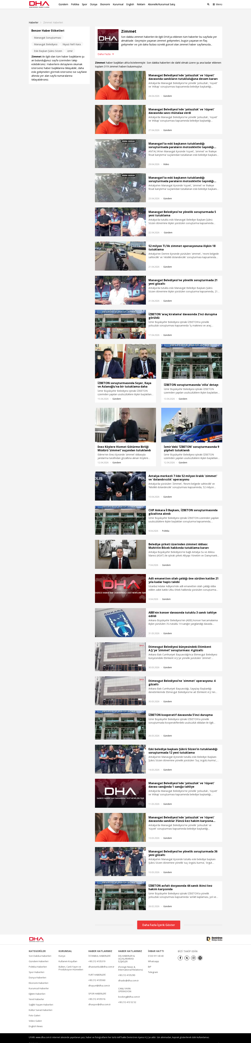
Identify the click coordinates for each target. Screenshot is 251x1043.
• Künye (170, 1038)
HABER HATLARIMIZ (100, 945)
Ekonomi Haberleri (38, 977)
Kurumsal (118, 4)
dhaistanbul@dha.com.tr (101, 961)
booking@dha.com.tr (129, 991)
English (130, 4)
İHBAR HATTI (156, 945)
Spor (84, 4)
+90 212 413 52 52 (127, 996)
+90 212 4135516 (96, 993)
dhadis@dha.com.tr (128, 974)
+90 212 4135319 (96, 955)
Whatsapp (153, 955)
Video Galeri (35, 1015)
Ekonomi (105, 4)
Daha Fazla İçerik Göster (158, 919)
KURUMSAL (65, 945)
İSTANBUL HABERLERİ (99, 950)
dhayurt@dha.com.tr (99, 980)
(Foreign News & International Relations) (130, 962)
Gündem (63, 4)
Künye (62, 950)
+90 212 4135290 (126, 969)
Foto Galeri (34, 1009)
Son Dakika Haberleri (40, 950)
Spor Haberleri (36, 966)
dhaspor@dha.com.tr (99, 998)
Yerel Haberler (36, 993)
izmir (70, 45)
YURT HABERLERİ (97, 969)
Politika (75, 4)
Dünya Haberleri (37, 972)
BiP (149, 961)
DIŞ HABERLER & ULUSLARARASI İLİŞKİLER (126, 953)
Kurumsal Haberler (39, 982)
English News (36, 1020)
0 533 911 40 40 (155, 950)
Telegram (153, 966)
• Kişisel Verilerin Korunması (202, 1038)
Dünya (93, 4)
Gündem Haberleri (38, 955)
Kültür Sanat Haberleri (40, 1004)
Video (166, 158)
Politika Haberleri (38, 961)
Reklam (141, 4)
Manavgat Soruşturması (47, 32)
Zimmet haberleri (53, 17)
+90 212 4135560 (96, 974)
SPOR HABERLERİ (97, 988)
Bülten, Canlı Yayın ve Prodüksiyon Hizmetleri (71, 962)
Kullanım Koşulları (68, 955)
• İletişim (181, 1038)
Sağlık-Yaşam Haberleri (41, 999)
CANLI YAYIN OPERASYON (124, 984)
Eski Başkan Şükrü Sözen (48, 45)
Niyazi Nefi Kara (72, 38)
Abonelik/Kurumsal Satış (161, 4)
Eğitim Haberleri (37, 988)
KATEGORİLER (37, 945)
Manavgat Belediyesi (45, 38)
